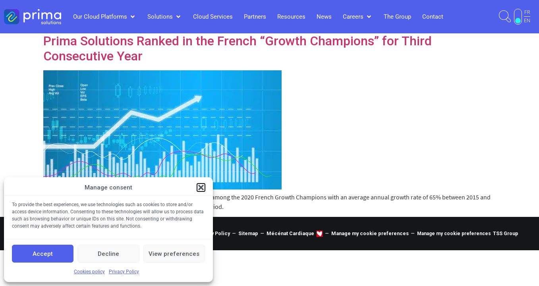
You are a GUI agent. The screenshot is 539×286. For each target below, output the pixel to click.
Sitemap (248, 233)
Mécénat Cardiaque (290, 233)
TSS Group (505, 233)
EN (527, 20)
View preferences (174, 253)
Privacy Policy (124, 271)
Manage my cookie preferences (370, 233)
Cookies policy (89, 271)
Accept (43, 253)
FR (527, 12)
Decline (108, 253)
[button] (201, 187)
